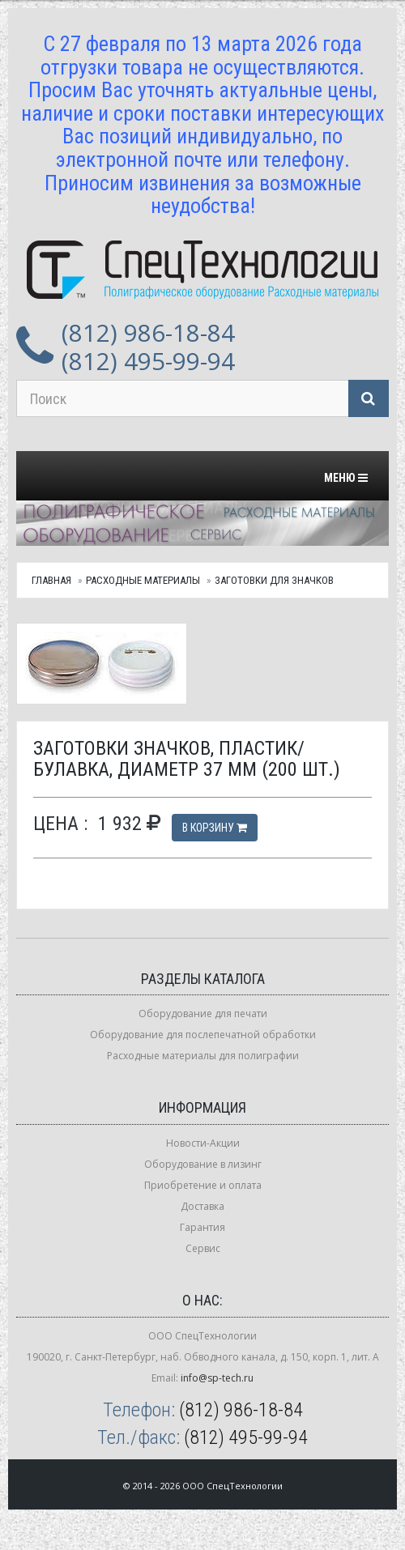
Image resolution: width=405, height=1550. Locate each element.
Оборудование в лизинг (203, 1164)
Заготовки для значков (274, 580)
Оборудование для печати (203, 1013)
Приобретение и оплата (203, 1185)
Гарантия (202, 1227)
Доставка (202, 1206)
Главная (51, 580)
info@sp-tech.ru (217, 1378)
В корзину (214, 827)
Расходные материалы (143, 580)
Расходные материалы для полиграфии (203, 1055)
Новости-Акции (203, 1143)
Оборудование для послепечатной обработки (203, 1034)
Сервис (202, 1248)
